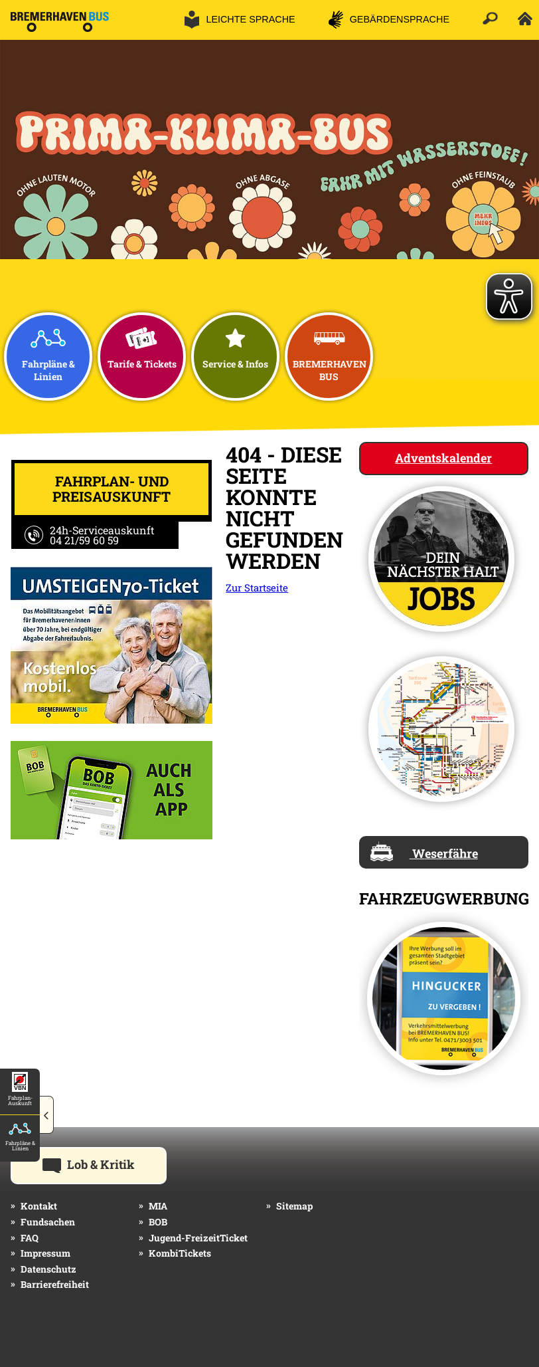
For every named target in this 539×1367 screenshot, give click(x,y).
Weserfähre (424, 851)
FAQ (29, 1237)
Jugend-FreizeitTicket (198, 1237)
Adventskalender (443, 458)
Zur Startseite (257, 587)
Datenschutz (48, 1269)
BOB (158, 1221)
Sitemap (294, 1206)
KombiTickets (180, 1253)
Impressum (45, 1253)
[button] (47, 1116)
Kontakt (39, 1206)
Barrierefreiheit (55, 1284)
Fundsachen (48, 1221)
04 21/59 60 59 (84, 540)
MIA (158, 1206)
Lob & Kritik (104, 1163)
